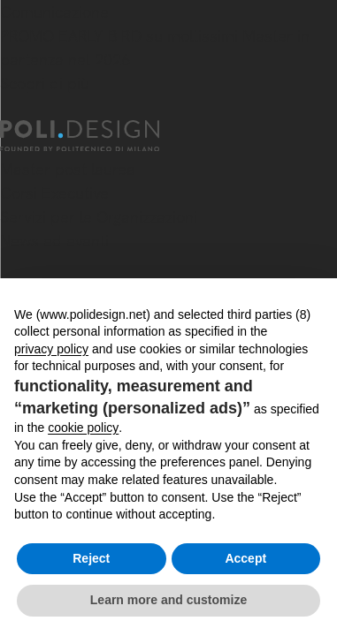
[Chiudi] (10, 109)
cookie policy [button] (83, 427)
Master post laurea (67, 169)
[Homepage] (95, 136)
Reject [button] (91, 558)
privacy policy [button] (51, 349)
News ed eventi (54, 241)
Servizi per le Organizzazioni (98, 217)
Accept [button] (245, 558)
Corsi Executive (54, 193)
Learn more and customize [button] (168, 600)
